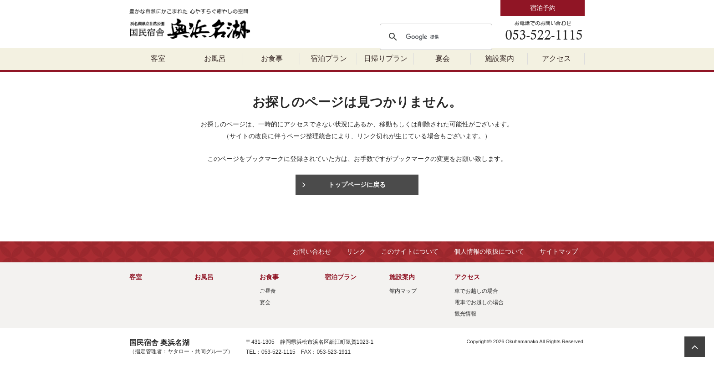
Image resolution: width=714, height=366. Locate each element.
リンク (356, 251)
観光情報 (465, 314)
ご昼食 (268, 291)
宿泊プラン (329, 58)
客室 (158, 58)
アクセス (556, 58)
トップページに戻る (357, 184)
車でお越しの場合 (476, 291)
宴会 (442, 58)
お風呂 (215, 58)
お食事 (272, 58)
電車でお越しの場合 (479, 302)
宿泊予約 (543, 7)
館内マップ (403, 291)
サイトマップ (559, 251)
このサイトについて (410, 251)
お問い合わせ (312, 251)
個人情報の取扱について (489, 251)
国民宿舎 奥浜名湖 (190, 24)
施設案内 (499, 58)
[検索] (435, 37)
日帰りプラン (386, 58)
